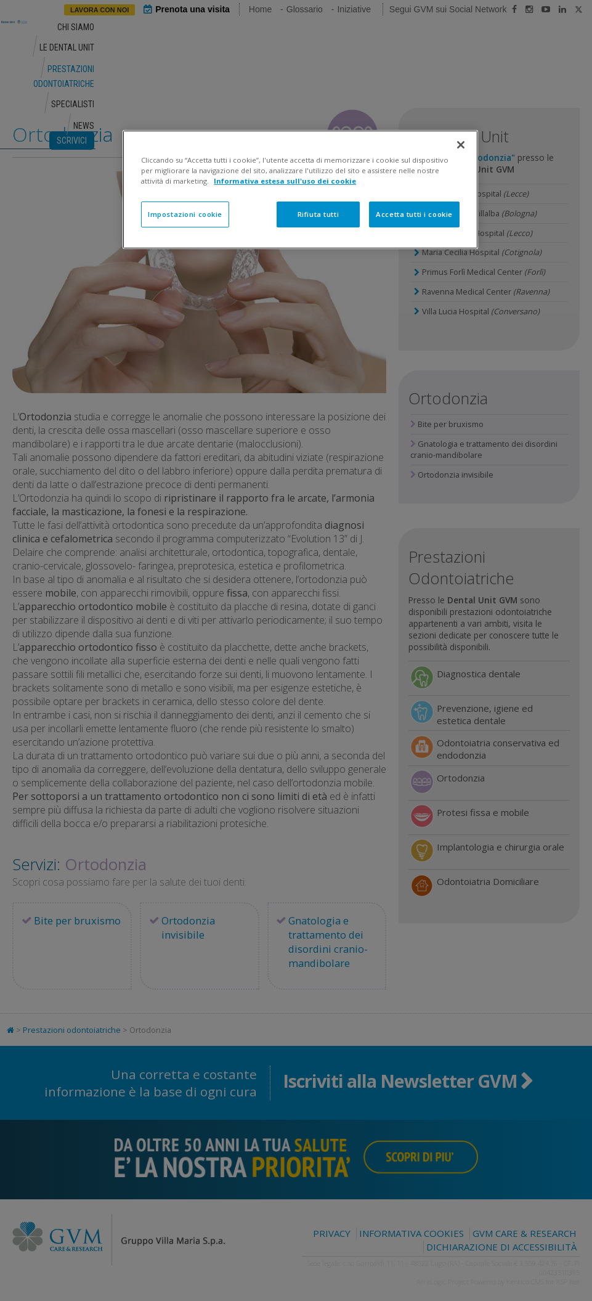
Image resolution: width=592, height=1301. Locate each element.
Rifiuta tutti (318, 214)
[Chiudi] (460, 144)
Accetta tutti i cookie (414, 214)
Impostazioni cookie (185, 214)
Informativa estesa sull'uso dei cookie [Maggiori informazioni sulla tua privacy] (285, 181)
